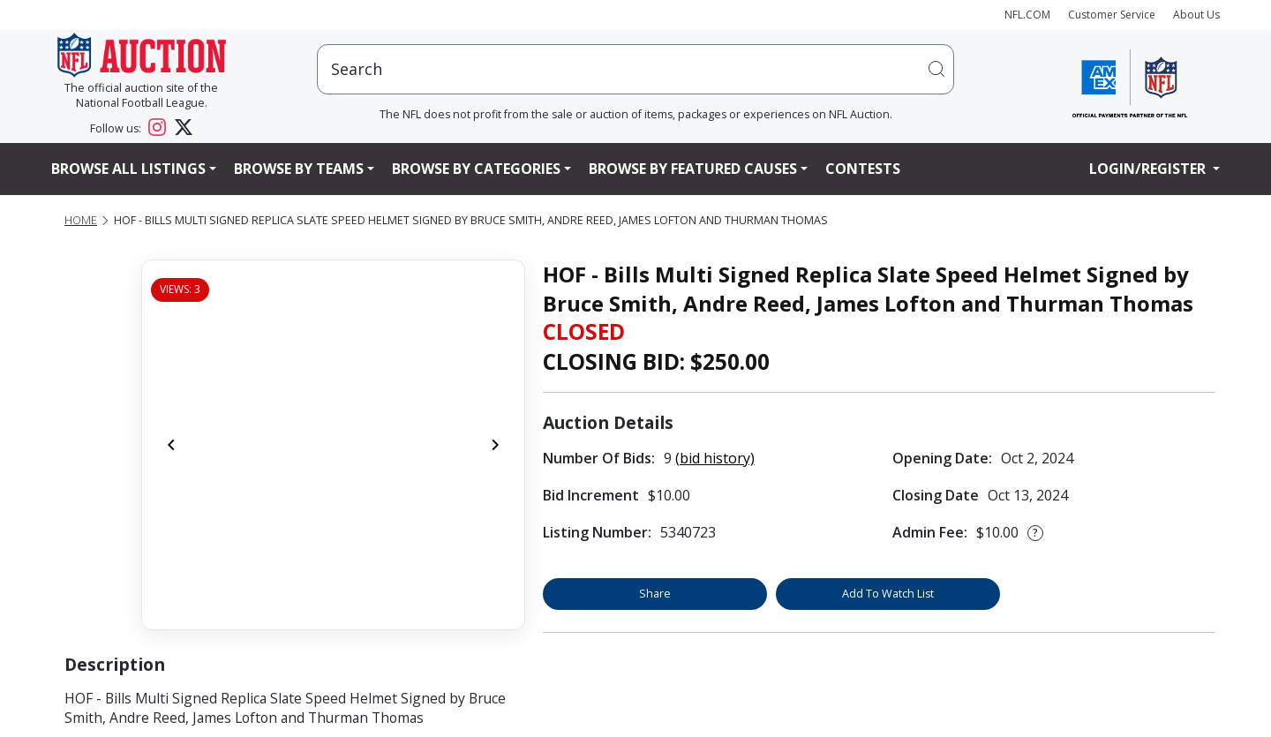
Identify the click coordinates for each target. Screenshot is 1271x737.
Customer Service (1111, 14)
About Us (1196, 14)
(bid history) (715, 458)
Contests (862, 168)
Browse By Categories (476, 168)
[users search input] (635, 69)
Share (655, 593)
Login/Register (1149, 168)
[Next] (495, 444)
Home (80, 220)
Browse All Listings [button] (128, 168)
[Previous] (171, 444)
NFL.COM (1027, 14)
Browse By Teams (299, 168)
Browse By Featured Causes (693, 168)
